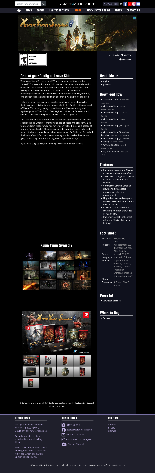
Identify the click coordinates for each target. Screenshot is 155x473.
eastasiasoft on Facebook (77, 429)
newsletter (111, 3)
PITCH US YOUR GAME (98, 10)
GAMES (40, 10)
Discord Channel (73, 444)
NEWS (29, 10)
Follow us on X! (71, 424)
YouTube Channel (73, 434)
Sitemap (112, 430)
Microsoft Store (110, 99)
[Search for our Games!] (28, 3)
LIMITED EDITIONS (59, 10)
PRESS (118, 10)
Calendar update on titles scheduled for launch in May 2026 (28, 439)
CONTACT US (133, 10)
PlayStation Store (110, 144)
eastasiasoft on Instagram (77, 439)
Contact (112, 424)
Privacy (111, 427)
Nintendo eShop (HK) (112, 125)
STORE (77, 10)
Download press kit (111, 300)
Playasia (106, 318)
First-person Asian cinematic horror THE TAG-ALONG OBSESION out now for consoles (31, 427)
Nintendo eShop (110, 106)
